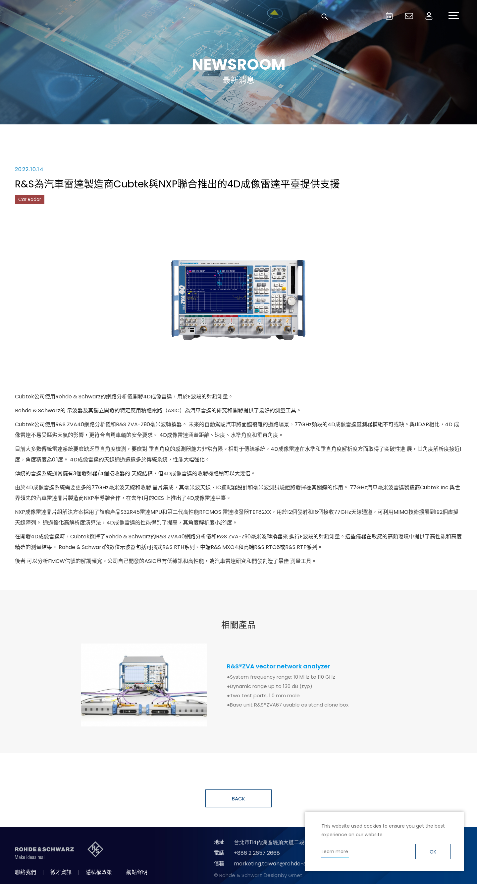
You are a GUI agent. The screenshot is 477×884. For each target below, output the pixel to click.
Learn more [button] (335, 851)
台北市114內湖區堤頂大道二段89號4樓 (279, 842)
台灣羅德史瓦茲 (55, 17)
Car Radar (29, 199)
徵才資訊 (61, 872)
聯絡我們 (25, 872)
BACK (238, 798)
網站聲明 (136, 872)
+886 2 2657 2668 (257, 853)
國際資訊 (347, 134)
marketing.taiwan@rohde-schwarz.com (286, 863)
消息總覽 (129, 134)
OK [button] (433, 852)
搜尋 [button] (324, 16)
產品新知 (202, 134)
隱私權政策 (98, 872)
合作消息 (275, 134)
